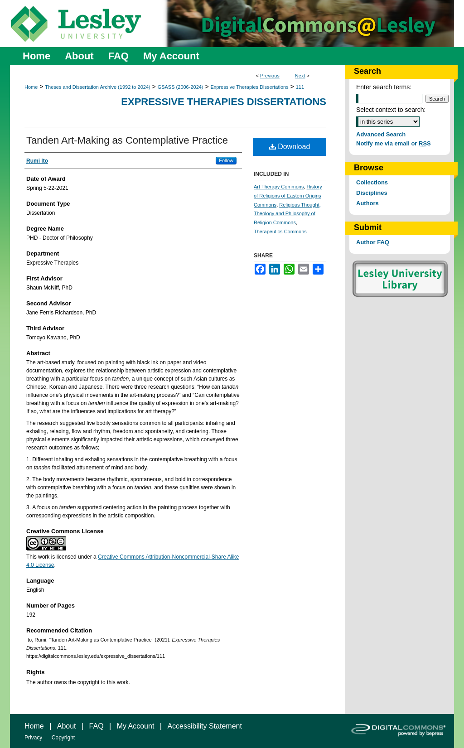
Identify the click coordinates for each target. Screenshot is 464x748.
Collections (372, 182)
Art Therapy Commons (279, 186)
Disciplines (371, 192)
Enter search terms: (383, 87)
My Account (136, 726)
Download (289, 146)
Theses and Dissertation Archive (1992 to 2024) (97, 87)
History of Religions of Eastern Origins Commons (288, 196)
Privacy (33, 737)
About (66, 726)
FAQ (96, 726)
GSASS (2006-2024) (180, 87)
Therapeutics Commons (280, 231)
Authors (367, 203)
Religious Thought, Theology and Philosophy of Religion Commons (287, 214)
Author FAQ (372, 242)
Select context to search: (390, 109)
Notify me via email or (393, 143)
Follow (226, 160)
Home (31, 87)
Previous (270, 75)
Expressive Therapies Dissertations (250, 87)
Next (300, 75)
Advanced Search (381, 134)
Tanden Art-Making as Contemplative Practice (127, 140)
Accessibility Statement (204, 726)
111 (300, 87)
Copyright (63, 737)
